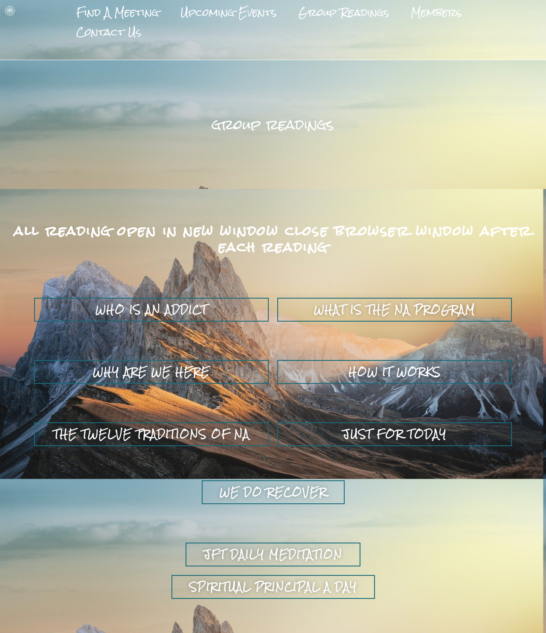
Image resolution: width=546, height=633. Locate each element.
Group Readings (311, 8)
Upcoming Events (209, 8)
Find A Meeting (111, 8)
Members (392, 8)
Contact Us (461, 8)
